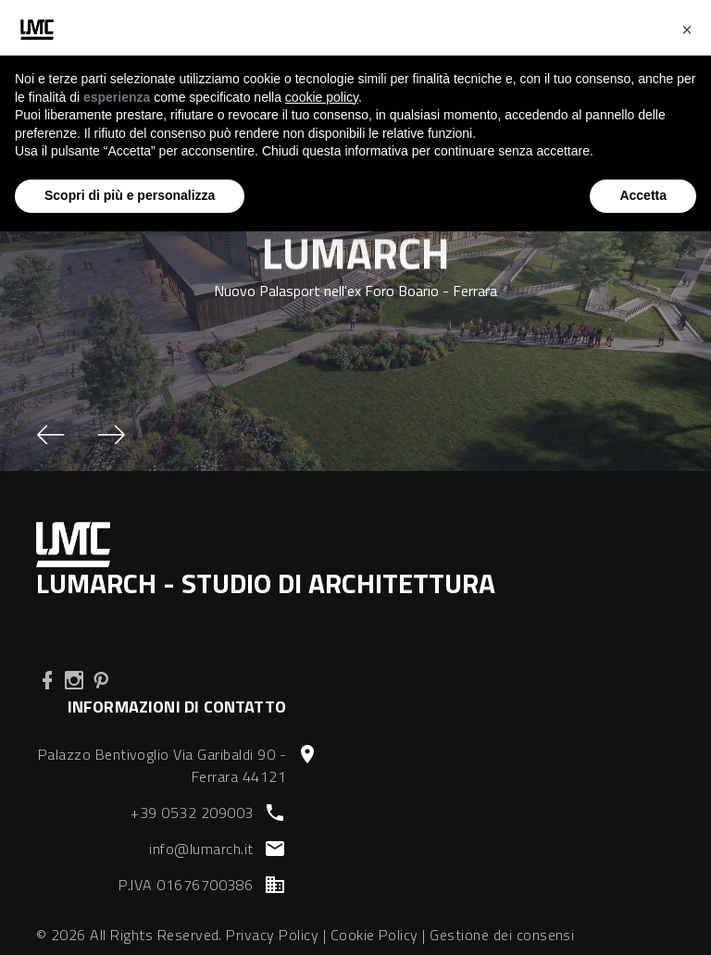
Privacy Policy (272, 935)
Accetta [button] (643, 195)
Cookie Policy (374, 935)
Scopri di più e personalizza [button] (129, 195)
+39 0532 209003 (192, 812)
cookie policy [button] (321, 97)
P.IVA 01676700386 (185, 885)
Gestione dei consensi (502, 935)
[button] (51, 435)
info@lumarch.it (201, 848)
